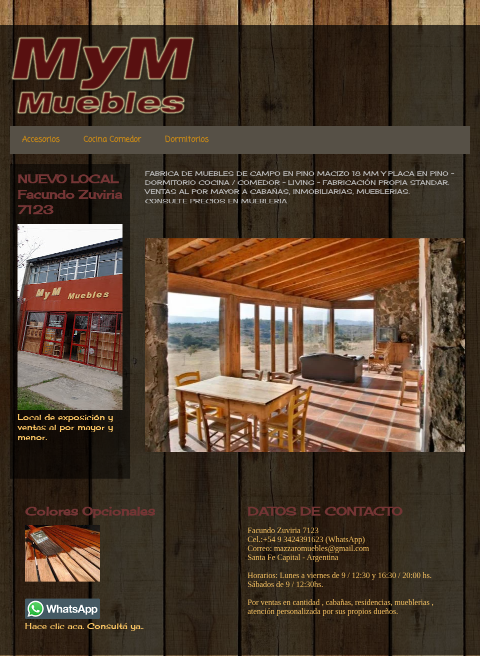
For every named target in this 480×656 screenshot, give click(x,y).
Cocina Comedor (112, 140)
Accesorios (41, 140)
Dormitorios (186, 140)
